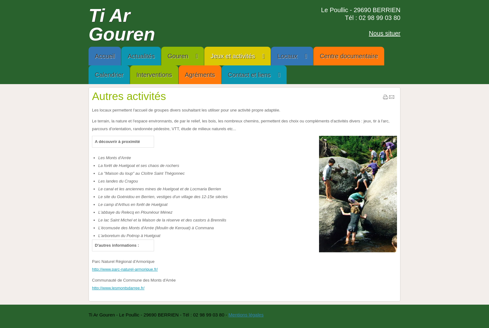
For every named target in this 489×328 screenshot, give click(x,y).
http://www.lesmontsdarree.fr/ (118, 288)
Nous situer (384, 33)
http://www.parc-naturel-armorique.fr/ (125, 269)
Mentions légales (246, 314)
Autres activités (129, 96)
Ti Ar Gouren (122, 25)
